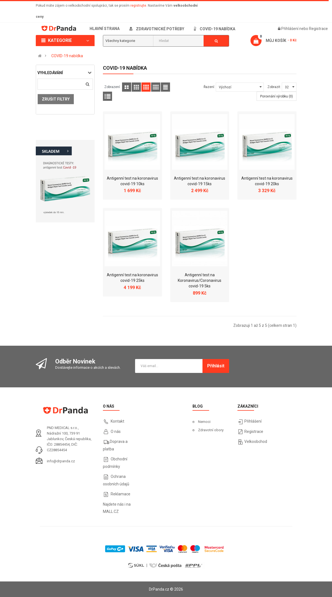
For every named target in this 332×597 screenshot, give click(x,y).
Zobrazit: (274, 87)
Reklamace (120, 494)
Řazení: (209, 87)
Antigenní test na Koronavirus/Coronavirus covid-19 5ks (199, 280)
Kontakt (117, 421)
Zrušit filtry (56, 99)
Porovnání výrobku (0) (276, 96)
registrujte (138, 5)
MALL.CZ (111, 511)
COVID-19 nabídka (67, 56)
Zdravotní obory (211, 430)
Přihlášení (290, 28)
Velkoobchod (255, 441)
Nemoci (204, 422)
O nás (115, 431)
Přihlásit (215, 365)
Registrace (318, 28)
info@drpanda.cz (61, 461)
